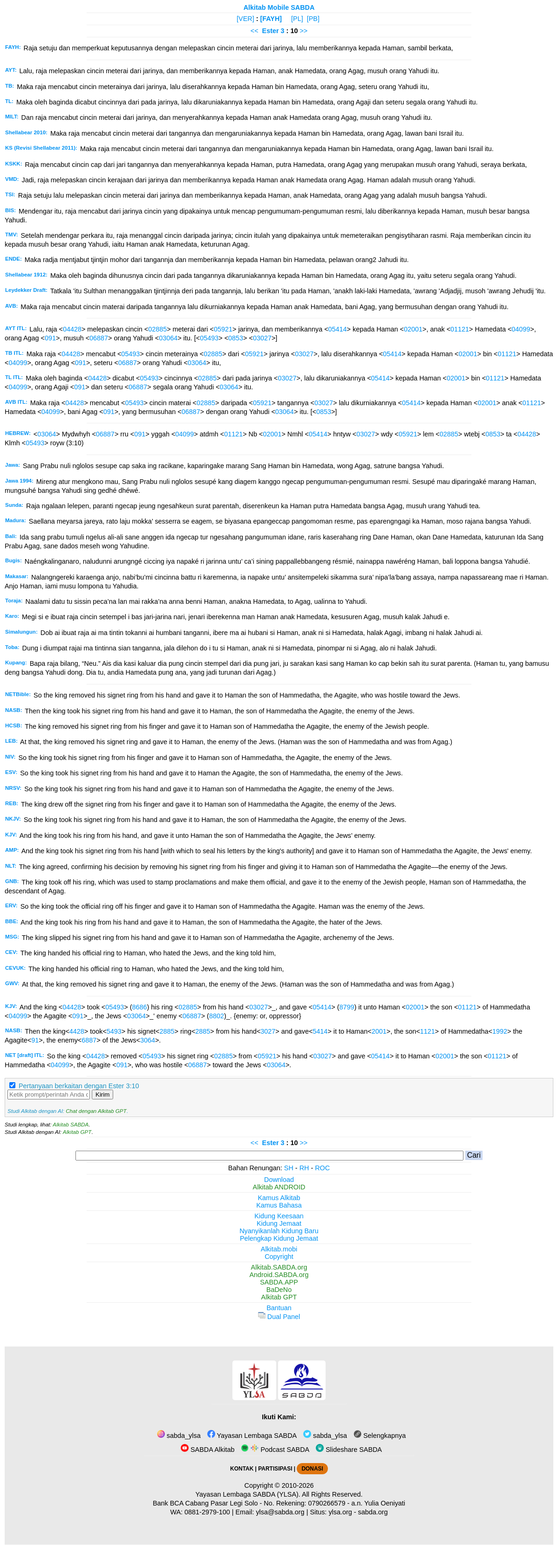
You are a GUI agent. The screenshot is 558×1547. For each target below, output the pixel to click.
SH (288, 1168)
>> (303, 31)
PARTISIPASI (275, 1468)
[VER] (245, 18)
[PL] (297, 18)
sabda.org (373, 1512)
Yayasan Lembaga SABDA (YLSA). (248, 1494)
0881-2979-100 (207, 1512)
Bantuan (279, 1308)
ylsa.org (340, 1512)
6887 (89, 1040)
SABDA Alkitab (207, 1449)
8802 (216, 1016)
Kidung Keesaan (279, 1216)
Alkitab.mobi (279, 1249)
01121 (459, 329)
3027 (267, 1031)
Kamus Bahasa (279, 1205)
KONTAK (241, 1468)
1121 (427, 1031)
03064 (168, 338)
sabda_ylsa (179, 1435)
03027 (262, 338)
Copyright (279, 1256)
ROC (322, 1168)
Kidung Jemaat (279, 1223)
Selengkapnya (380, 1435)
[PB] (313, 18)
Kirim (102, 1094)
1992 (499, 1031)
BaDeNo (279, 1289)
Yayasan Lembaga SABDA (252, 1435)
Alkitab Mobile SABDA (279, 7)
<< (255, 31)
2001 (379, 1031)
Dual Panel (279, 1316)
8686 (139, 1007)
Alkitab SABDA (70, 1124)
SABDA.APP (279, 1282)
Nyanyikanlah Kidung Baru (279, 1231)
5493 (114, 1031)
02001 (413, 329)
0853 (235, 338)
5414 (320, 1031)
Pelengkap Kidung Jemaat (279, 1238)
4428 (76, 1031)
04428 (72, 329)
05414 (337, 329)
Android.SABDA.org (278, 1274)
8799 (346, 1007)
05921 (223, 329)
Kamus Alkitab (279, 1198)
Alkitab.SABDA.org (279, 1267)
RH (304, 1168)
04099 (520, 329)
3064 (147, 1040)
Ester (270, 31)
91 (35, 1040)
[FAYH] (271, 18)
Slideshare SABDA (349, 1449)
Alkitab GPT (77, 1132)
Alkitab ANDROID (279, 1187)
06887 (98, 338)
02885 (157, 329)
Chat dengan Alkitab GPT (96, 1111)
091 (50, 338)
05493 (209, 338)
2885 (166, 1031)
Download (279, 1179)
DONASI (312, 1468)
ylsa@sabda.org (280, 1512)
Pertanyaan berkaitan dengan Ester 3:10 (79, 1086)
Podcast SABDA (275, 1449)
